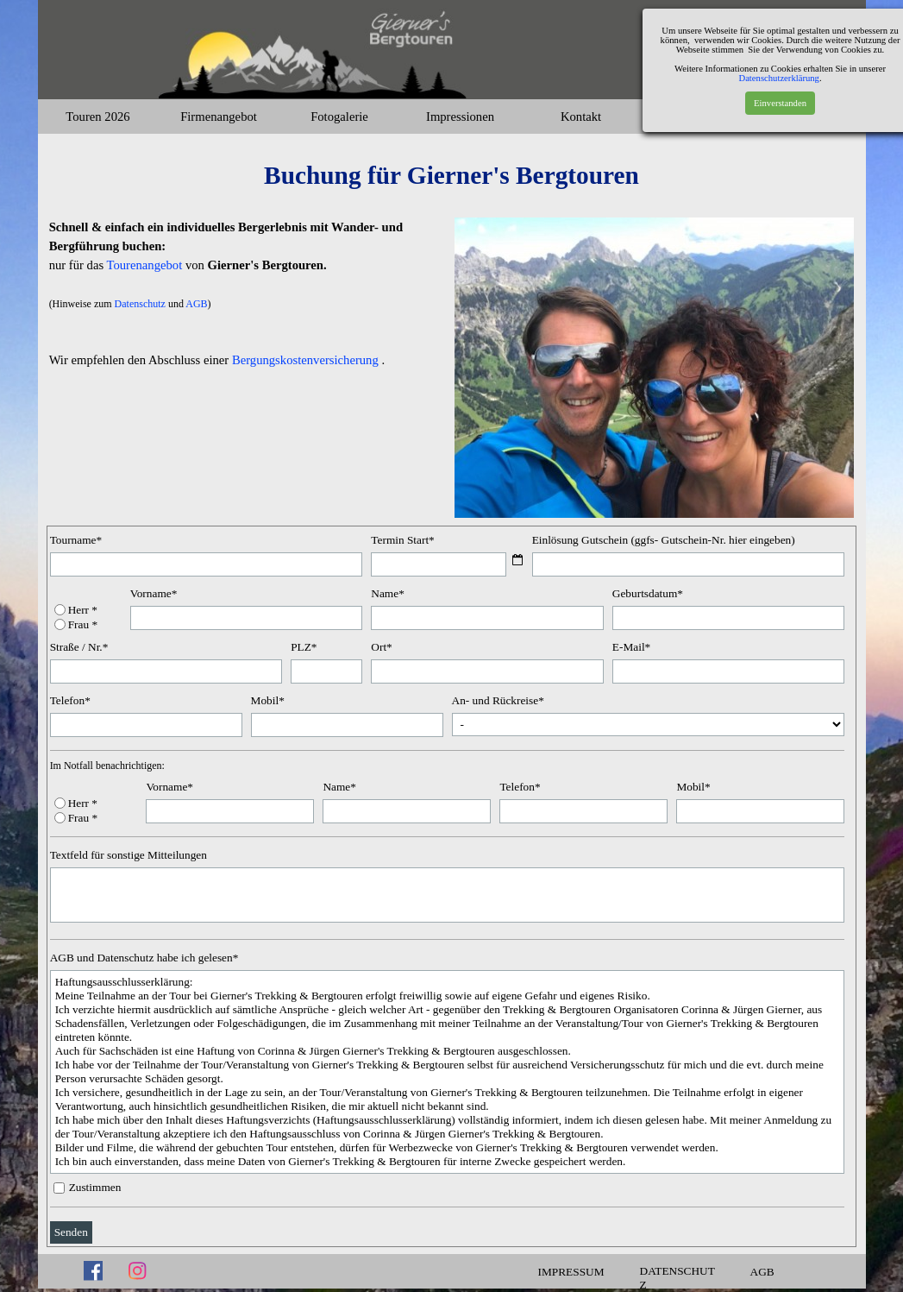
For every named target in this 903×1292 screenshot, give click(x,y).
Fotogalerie (339, 116)
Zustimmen (95, 1187)
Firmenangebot (218, 116)
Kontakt (581, 116)
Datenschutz (141, 304)
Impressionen (460, 116)
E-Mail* (631, 646)
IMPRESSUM (571, 1271)
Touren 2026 (97, 116)
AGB (196, 304)
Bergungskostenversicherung (305, 360)
